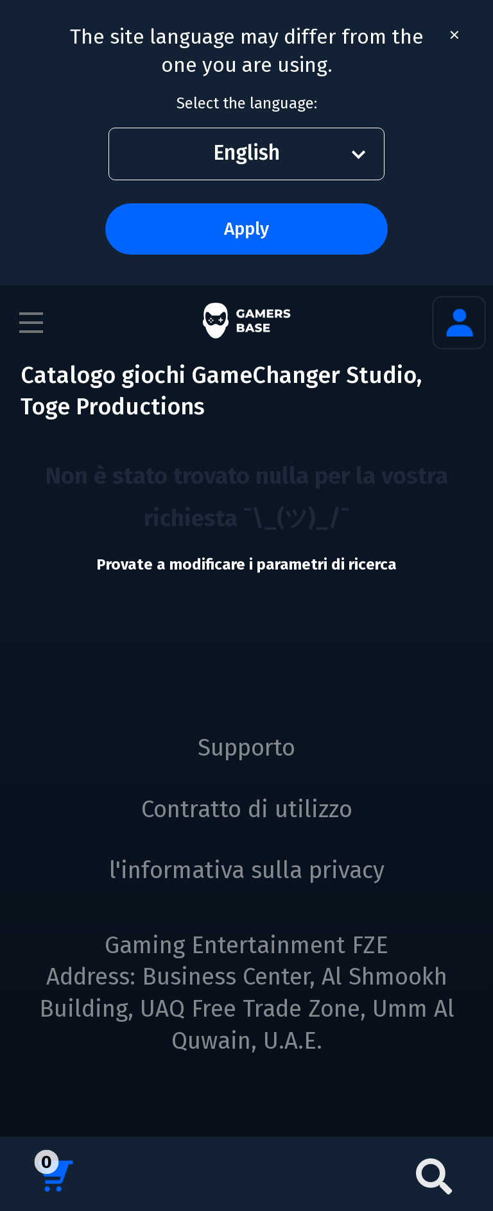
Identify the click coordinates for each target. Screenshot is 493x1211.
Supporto (246, 748)
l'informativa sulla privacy (247, 870)
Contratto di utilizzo (246, 809)
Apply (246, 228)
